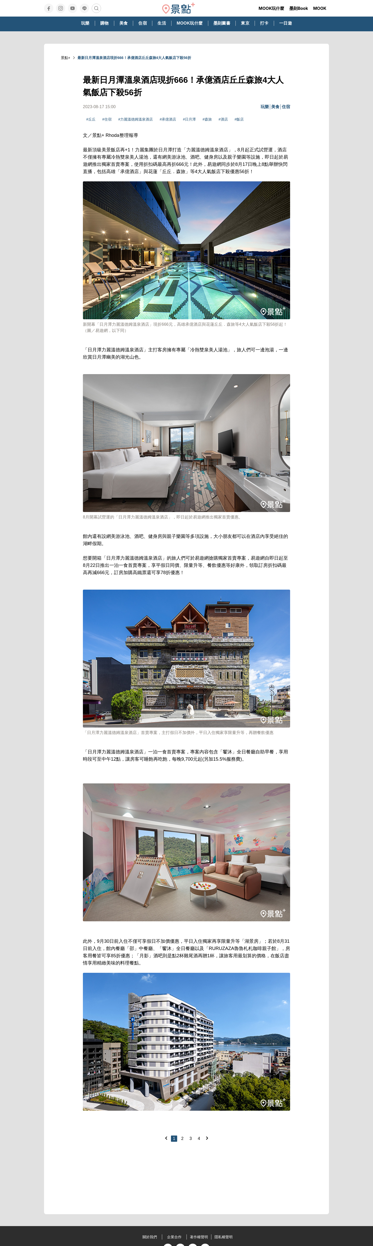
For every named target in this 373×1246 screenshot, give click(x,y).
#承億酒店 (168, 119)
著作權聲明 (199, 1237)
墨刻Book (298, 8)
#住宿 (107, 119)
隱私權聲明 (223, 1237)
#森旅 (207, 119)
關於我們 (149, 1237)
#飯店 (239, 119)
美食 (275, 107)
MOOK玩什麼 (271, 8)
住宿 (286, 107)
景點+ (65, 58)
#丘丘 (91, 119)
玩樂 (265, 107)
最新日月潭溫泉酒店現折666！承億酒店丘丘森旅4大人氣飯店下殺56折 (134, 58)
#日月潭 (189, 119)
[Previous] (166, 1138)
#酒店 (223, 119)
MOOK (319, 8)
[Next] (207, 1138)
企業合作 (174, 1237)
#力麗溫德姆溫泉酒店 (135, 119)
